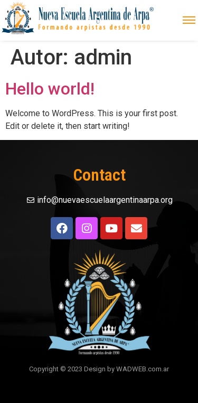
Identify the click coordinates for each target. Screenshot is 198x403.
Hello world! (50, 89)
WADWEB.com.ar (142, 369)
